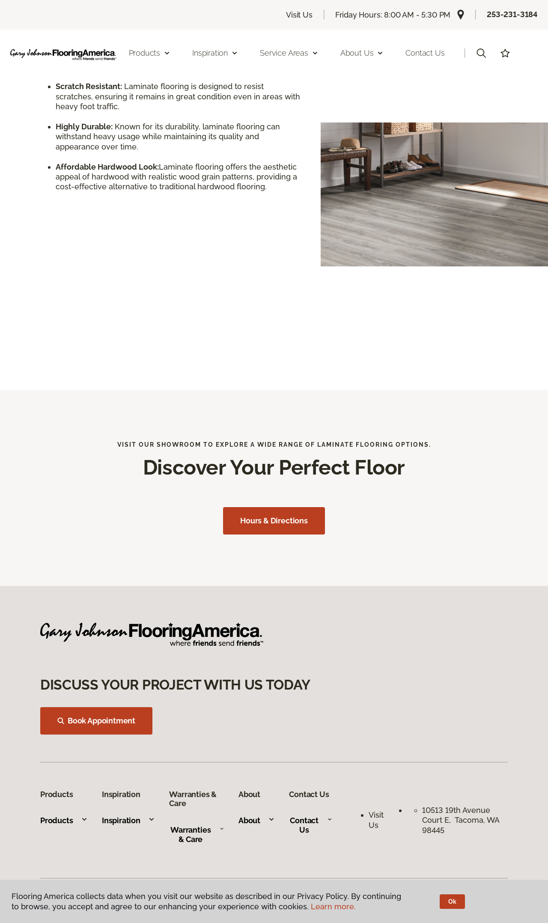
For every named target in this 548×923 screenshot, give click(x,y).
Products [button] (150, 52)
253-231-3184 (512, 14)
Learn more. (333, 906)
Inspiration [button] (215, 52)
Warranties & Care (197, 834)
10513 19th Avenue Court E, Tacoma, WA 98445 (460, 820)
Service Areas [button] (289, 52)
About (256, 820)
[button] (481, 53)
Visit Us (299, 14)
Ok (452, 901)
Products (64, 820)
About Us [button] (362, 52)
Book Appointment (96, 720)
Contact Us (424, 52)
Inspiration (128, 820)
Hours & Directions (274, 520)
